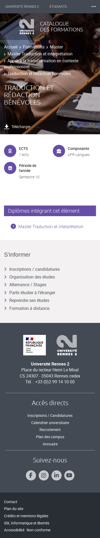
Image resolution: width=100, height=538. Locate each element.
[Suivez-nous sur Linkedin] (56, 475)
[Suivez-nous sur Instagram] (44, 475)
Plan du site (13, 508)
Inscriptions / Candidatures (50, 415)
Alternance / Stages (25, 285)
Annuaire (50, 443)
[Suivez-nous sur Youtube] (69, 475)
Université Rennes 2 (22, 7)
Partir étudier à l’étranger (29, 292)
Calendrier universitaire (50, 422)
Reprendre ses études (26, 300)
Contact (10, 501)
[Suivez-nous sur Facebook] (31, 475)
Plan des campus (50, 436)
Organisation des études (29, 277)
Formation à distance (26, 308)
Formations (34, 47)
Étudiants (58, 7)
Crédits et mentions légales (26, 515)
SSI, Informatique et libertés (26, 522)
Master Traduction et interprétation (40, 54)
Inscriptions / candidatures (32, 269)
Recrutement (50, 429)
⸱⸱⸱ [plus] (93, 6)
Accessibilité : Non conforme (27, 529)
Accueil (11, 47)
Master (56, 47)
